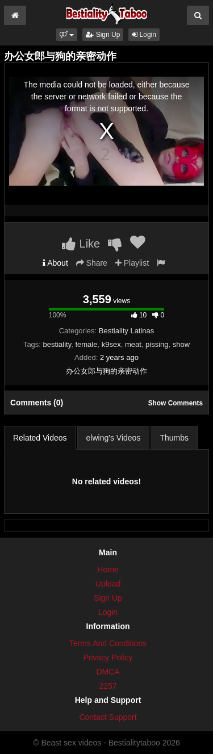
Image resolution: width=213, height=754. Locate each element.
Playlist (132, 262)
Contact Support (107, 717)
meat (133, 344)
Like (81, 243)
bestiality (57, 344)
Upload (107, 583)
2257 (107, 685)
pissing (156, 344)
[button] (66, 34)
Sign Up (103, 35)
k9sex (111, 344)
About (55, 262)
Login (144, 35)
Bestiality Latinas (126, 330)
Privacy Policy (107, 657)
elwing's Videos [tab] (113, 437)
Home (107, 569)
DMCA (107, 671)
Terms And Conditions (108, 643)
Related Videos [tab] (40, 437)
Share (91, 262)
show (181, 344)
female (86, 344)
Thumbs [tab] (174, 437)
